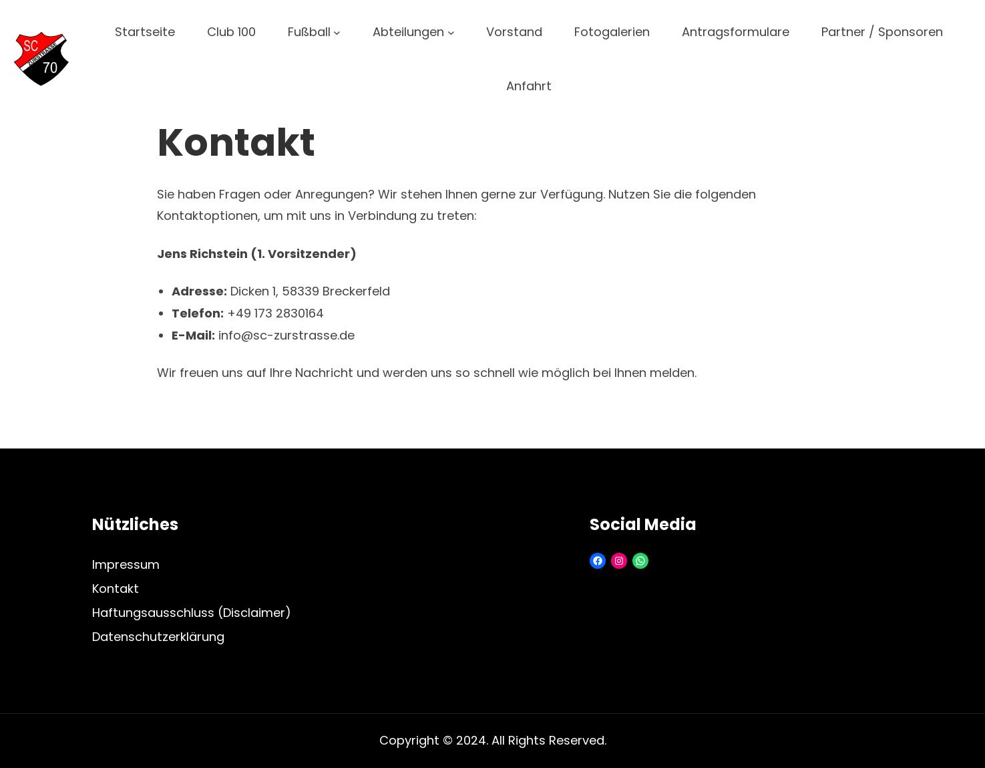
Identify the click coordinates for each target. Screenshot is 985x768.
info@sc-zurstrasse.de (286, 335)
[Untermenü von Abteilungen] (451, 32)
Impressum (126, 564)
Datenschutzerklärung (158, 636)
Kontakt (115, 588)
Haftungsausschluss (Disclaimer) (191, 612)
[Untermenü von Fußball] (337, 32)
